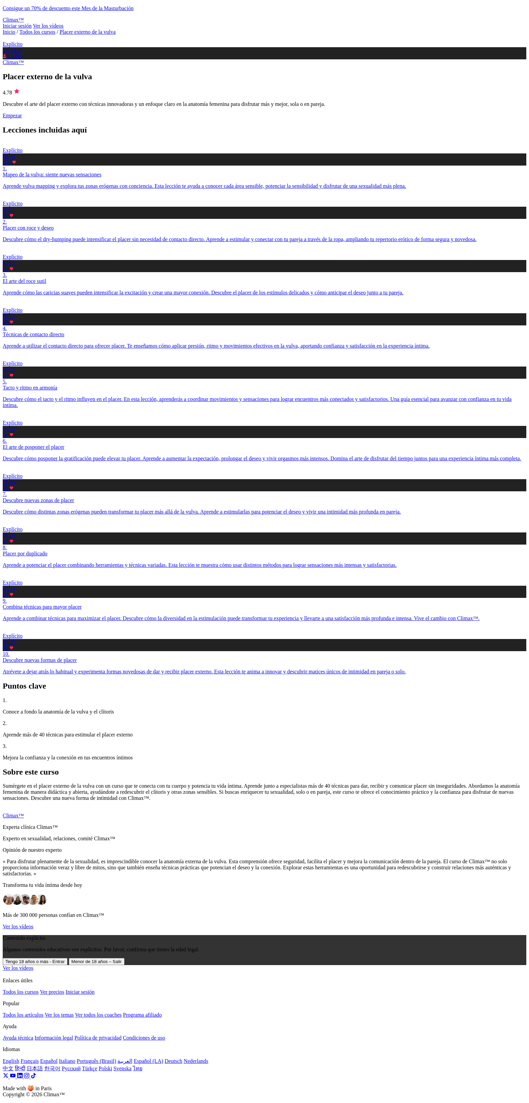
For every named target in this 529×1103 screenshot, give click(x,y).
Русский (71, 1068)
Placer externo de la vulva (87, 32)
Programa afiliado (142, 1015)
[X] (6, 1076)
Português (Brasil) (96, 1061)
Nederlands (196, 1061)
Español (49, 1061)
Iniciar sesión (17, 26)
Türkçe (89, 1068)
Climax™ (13, 62)
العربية (124, 1061)
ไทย (137, 1068)
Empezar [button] (12, 115)
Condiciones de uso (144, 1038)
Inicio (9, 32)
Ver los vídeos (48, 26)
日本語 (35, 1068)
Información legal (53, 1038)
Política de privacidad (98, 1038)
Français (30, 1061)
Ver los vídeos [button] (18, 968)
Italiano (67, 1061)
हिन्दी (20, 1068)
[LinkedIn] (20, 1076)
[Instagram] (27, 1076)
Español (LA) (148, 1061)
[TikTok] (33, 1076)
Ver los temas (59, 1015)
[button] (264, 165)
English (11, 1061)
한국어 (52, 1068)
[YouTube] (13, 1076)
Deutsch (173, 1061)
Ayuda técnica (18, 1038)
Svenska (122, 1068)
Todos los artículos (23, 1015)
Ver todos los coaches (98, 1015)
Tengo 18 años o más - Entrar (35, 961)
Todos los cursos (37, 32)
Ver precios (52, 992)
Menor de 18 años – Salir (97, 961)
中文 (8, 1068)
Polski (105, 1068)
